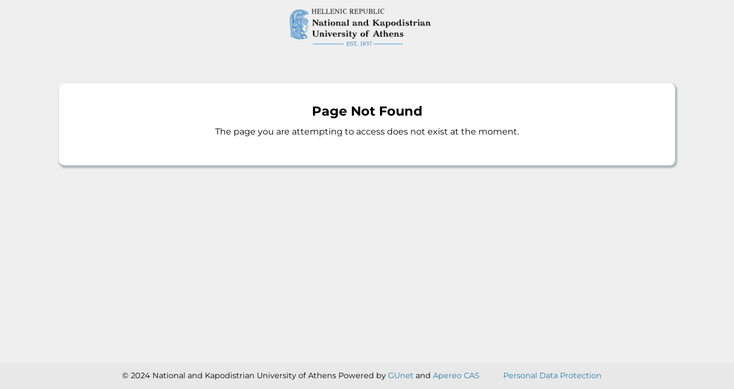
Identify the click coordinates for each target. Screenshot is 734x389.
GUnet (400, 375)
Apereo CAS (456, 375)
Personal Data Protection (552, 375)
